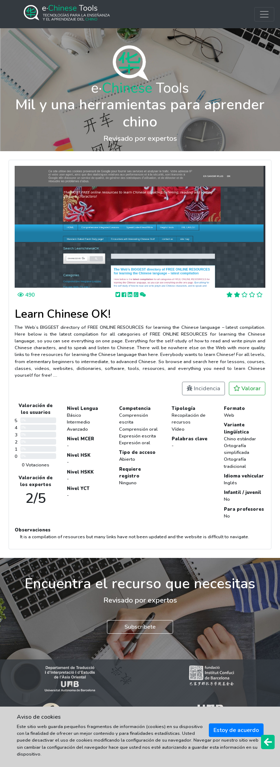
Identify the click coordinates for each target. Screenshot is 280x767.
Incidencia (203, 388)
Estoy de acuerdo (236, 730)
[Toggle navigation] (264, 14)
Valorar (247, 388)
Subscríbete (140, 627)
